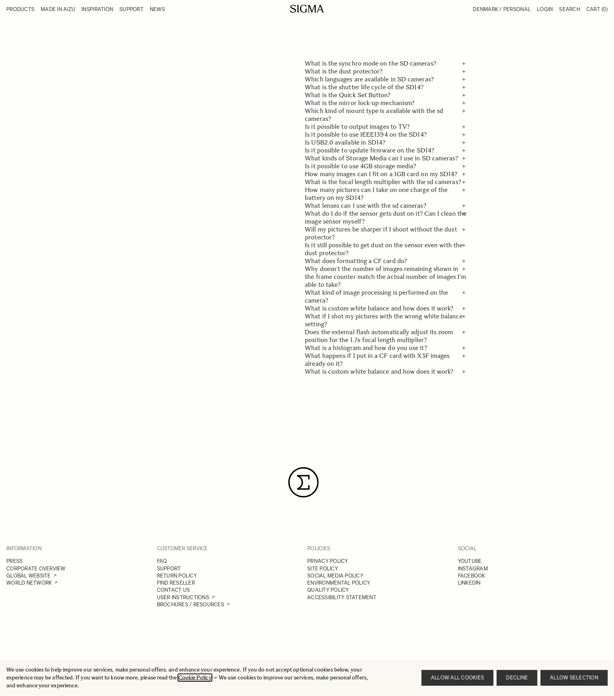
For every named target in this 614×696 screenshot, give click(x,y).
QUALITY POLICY (328, 590)
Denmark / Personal (502, 9)
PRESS (14, 561)
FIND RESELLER (176, 583)
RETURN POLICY (177, 576)
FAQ (162, 561)
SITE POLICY (322, 569)
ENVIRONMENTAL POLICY (338, 583)
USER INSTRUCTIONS (183, 597)
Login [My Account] (545, 9)
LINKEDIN (469, 583)
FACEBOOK (472, 576)
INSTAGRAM (473, 569)
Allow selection (574, 678)
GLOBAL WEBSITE (28, 576)
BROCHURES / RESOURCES (190, 605)
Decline (517, 678)
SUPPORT (169, 569)
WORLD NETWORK (29, 583)
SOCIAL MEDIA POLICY (335, 576)
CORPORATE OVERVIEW (36, 569)
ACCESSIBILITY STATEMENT (341, 597)
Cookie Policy (195, 677)
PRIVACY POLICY (327, 561)
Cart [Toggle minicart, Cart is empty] (597, 9)
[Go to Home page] (307, 9)
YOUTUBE (470, 561)
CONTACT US (173, 590)
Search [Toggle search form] (569, 9)
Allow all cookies (457, 678)
